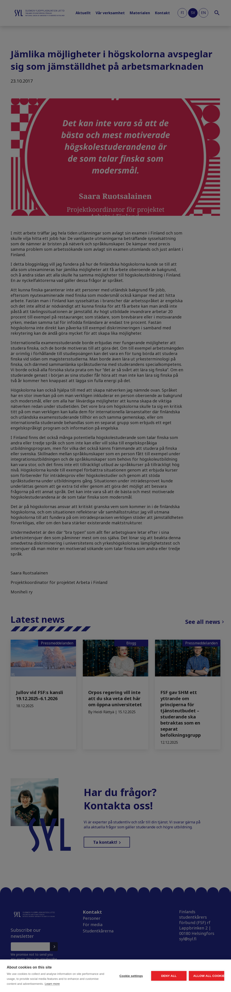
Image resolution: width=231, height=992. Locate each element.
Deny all (143, 968)
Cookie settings (89, 968)
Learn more (41, 983)
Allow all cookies (198, 968)
